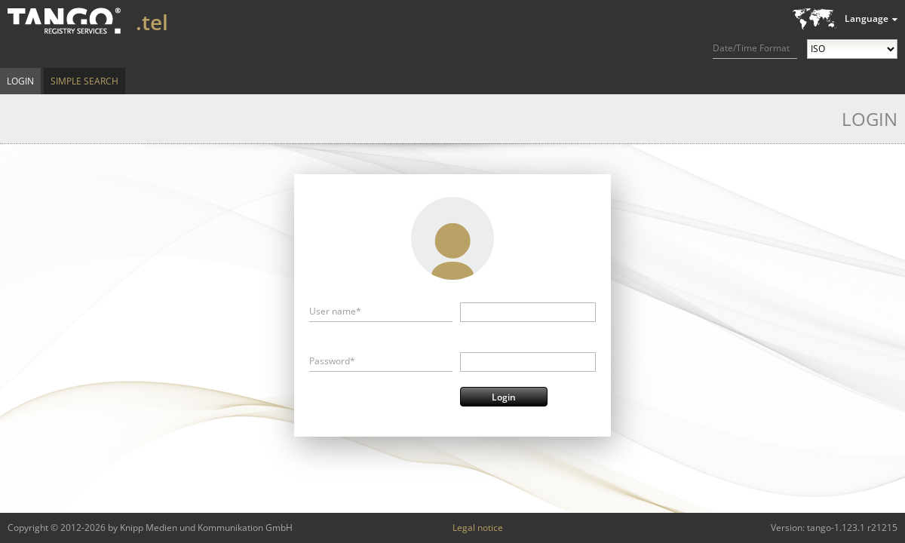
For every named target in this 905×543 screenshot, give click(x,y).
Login (20, 81)
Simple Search (84, 81)
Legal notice (477, 527)
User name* (335, 311)
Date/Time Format (751, 47)
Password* (332, 360)
